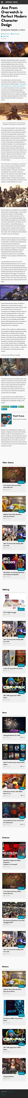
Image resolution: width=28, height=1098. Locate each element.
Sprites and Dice (10, 1091)
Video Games (5, 406)
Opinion (21, 406)
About (2, 1093)
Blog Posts (5, 36)
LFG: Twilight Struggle (9, 612)
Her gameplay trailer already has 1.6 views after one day (13, 86)
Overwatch (14, 406)
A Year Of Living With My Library (13, 669)
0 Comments (16, 34)
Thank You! (3, 1094)
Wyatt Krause (6, 34)
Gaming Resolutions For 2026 (11, 735)
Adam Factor (7, 614)
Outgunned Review (8, 1077)
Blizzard (4, 409)
